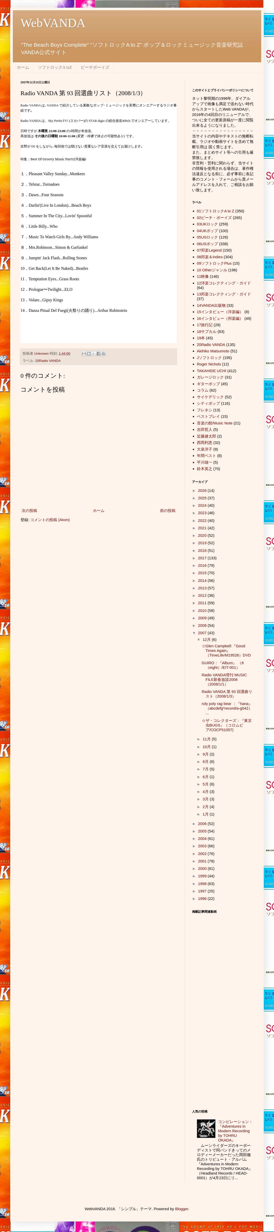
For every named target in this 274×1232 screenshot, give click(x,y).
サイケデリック (210, 397)
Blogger (181, 1209)
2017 (203, 558)
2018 (203, 550)
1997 (203, 891)
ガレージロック (210, 377)
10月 (207, 746)
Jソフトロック (209, 357)
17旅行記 (205, 325)
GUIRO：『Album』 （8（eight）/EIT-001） (223, 665)
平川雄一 (204, 462)
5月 (206, 784)
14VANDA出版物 (211, 305)
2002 (203, 853)
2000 (203, 868)
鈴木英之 (204, 468)
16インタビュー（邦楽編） (220, 318)
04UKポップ (207, 230)
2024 (203, 505)
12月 (207, 639)
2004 (203, 838)
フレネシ (204, 410)
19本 (201, 338)
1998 (203, 883)
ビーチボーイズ (95, 67)
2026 (203, 490)
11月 (207, 739)
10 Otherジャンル (212, 270)
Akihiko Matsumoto (213, 351)
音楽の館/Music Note (215, 423)
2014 (203, 580)
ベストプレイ (208, 416)
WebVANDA (53, 23)
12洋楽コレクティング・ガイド (224, 283)
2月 (206, 806)
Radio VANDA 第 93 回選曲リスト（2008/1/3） (227, 693)
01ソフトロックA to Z (215, 211)
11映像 (203, 276)
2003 (203, 846)
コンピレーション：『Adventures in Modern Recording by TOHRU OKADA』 (235, 1130)
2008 (203, 625)
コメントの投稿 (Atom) (50, 520)
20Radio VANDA (48, 361)
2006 (203, 823)
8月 (206, 761)
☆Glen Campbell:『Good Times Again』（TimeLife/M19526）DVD (226, 650)
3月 (206, 799)
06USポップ (207, 244)
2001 (203, 861)
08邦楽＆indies (210, 257)
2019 (203, 543)
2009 (203, 618)
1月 (206, 814)
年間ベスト (206, 455)
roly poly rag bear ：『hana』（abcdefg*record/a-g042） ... (227, 708)
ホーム (23, 67)
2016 (203, 565)
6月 (206, 776)
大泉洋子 (204, 449)
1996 (203, 898)
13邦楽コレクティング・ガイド (224, 294)
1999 (203, 876)
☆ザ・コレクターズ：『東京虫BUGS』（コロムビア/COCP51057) (227, 725)
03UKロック (207, 224)
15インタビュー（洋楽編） (220, 312)
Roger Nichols (209, 364)
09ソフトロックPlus (214, 263)
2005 (203, 831)
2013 (203, 588)
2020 (203, 535)
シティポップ (208, 403)
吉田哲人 (204, 429)
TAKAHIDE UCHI (211, 371)
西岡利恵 (204, 442)
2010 (203, 610)
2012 (203, 595)
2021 (203, 528)
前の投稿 (167, 510)
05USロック (207, 237)
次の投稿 (29, 510)
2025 (203, 498)
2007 (203, 633)
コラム (202, 390)
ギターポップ (208, 384)
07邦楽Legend (209, 250)
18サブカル (207, 331)
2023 (203, 513)
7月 (206, 769)
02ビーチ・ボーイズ (214, 217)
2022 (203, 520)
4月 (206, 791)
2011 (203, 603)
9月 (206, 754)
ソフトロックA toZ (55, 67)
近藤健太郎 (206, 436)
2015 (203, 573)
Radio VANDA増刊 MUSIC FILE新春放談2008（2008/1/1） (224, 679)
